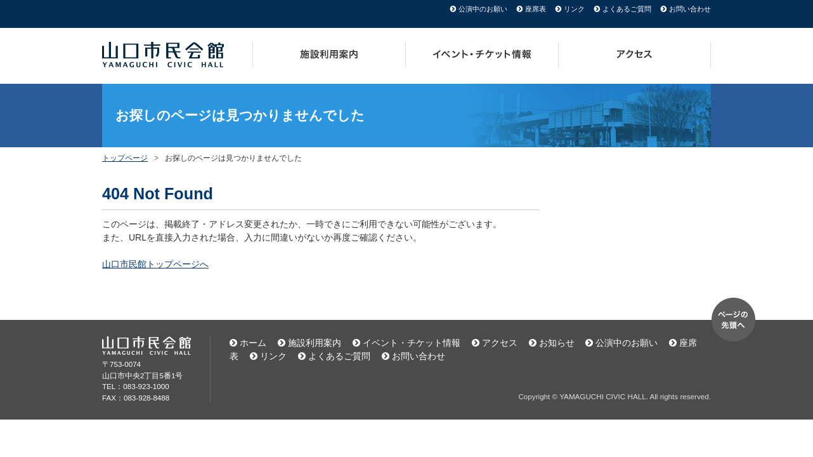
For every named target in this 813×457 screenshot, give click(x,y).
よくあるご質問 (626, 9)
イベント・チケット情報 (482, 54)
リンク (574, 9)
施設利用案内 (329, 54)
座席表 (535, 9)
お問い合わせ (690, 9)
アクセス (635, 54)
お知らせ (557, 343)
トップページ (125, 158)
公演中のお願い (483, 9)
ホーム (253, 343)
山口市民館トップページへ (155, 264)
